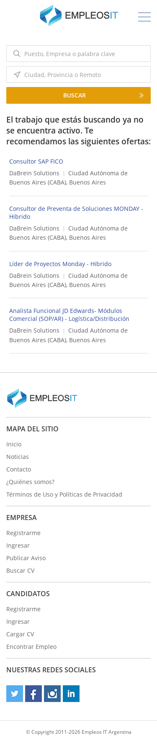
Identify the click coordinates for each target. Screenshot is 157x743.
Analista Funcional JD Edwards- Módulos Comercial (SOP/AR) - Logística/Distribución (69, 315)
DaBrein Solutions (34, 173)
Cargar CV (20, 634)
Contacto (18, 469)
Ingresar (18, 545)
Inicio (13, 444)
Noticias (17, 457)
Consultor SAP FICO (36, 161)
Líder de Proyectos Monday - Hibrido (60, 264)
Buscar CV (20, 570)
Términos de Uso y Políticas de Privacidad (64, 494)
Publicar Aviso (26, 558)
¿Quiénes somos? (30, 482)
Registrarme (23, 533)
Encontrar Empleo (31, 647)
